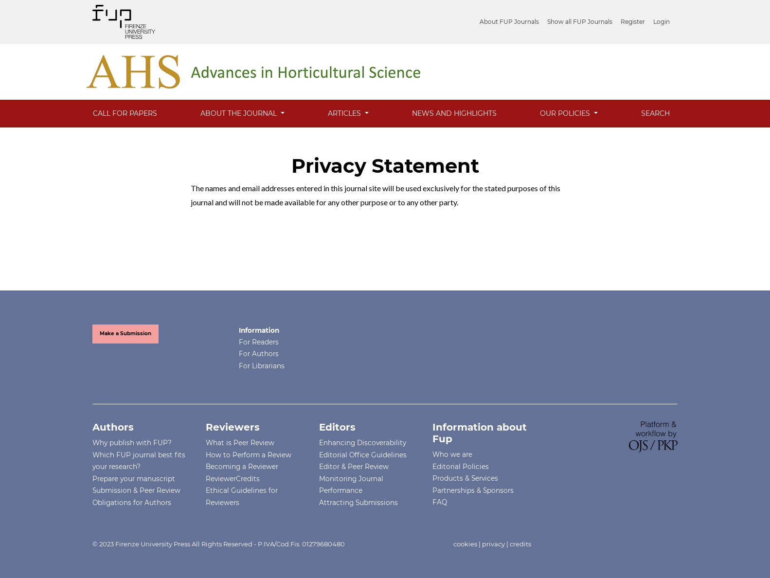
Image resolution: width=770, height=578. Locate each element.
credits (520, 544)
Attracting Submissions (358, 502)
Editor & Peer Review (354, 466)
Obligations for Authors (131, 502)
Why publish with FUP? (132, 443)
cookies (465, 544)
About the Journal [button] (239, 113)
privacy (493, 544)
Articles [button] (345, 113)
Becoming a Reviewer (242, 466)
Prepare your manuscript (133, 479)
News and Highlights (454, 113)
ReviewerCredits (233, 479)
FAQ (439, 502)
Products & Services (465, 478)
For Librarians (262, 366)
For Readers (259, 342)
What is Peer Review (240, 443)
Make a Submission (125, 333)
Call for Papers (125, 113)
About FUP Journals (509, 21)
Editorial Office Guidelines (363, 455)
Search (655, 113)
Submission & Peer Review (136, 490)
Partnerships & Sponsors (473, 490)
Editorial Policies (460, 466)
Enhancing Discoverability (362, 443)
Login (661, 21)
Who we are (452, 454)
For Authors (259, 354)
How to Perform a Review (248, 455)
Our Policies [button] (566, 113)
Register (633, 21)
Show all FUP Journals (579, 21)
